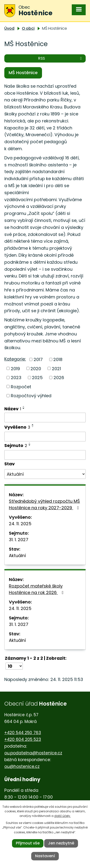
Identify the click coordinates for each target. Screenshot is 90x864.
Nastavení (45, 856)
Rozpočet (21, 386)
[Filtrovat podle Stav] (45, 474)
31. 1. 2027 (18, 540)
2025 (37, 378)
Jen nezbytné (61, 843)
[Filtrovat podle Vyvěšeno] (45, 436)
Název (12, 409)
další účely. (62, 816)
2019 (15, 368)
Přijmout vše (28, 843)
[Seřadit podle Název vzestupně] (23, 406)
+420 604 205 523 (22, 739)
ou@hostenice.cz (22, 766)
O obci (28, 28)
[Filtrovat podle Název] (45, 417)
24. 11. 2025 (20, 524)
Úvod (9, 28)
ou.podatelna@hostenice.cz (33, 753)
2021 (56, 368)
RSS (60, 58)
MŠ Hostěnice (23, 73)
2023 (16, 378)
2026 (59, 378)
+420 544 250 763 (22, 733)
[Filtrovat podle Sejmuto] (45, 455)
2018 (57, 359)
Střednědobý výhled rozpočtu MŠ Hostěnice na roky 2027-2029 (45, 504)
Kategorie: (15, 359)
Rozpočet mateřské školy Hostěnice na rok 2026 (37, 589)
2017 (38, 359)
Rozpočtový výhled (31, 396)
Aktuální (17, 555)
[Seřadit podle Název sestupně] (23, 408)
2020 (35, 368)
